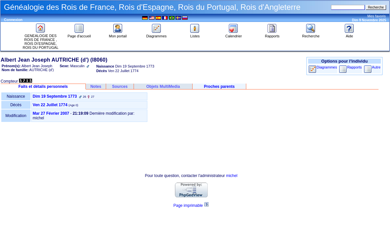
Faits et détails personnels (43, 86)
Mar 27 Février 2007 (51, 113)
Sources (119, 86)
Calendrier (233, 34)
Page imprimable (188, 205)
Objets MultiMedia (163, 86)
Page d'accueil (79, 34)
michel (231, 175)
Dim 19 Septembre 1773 (55, 96)
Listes (195, 34)
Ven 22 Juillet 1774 (50, 105)
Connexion (13, 20)
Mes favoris (376, 16)
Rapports (272, 34)
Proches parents (219, 86)
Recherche (311, 34)
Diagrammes (156, 34)
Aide (349, 34)
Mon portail (118, 34)
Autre (376, 67)
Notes (95, 86)
